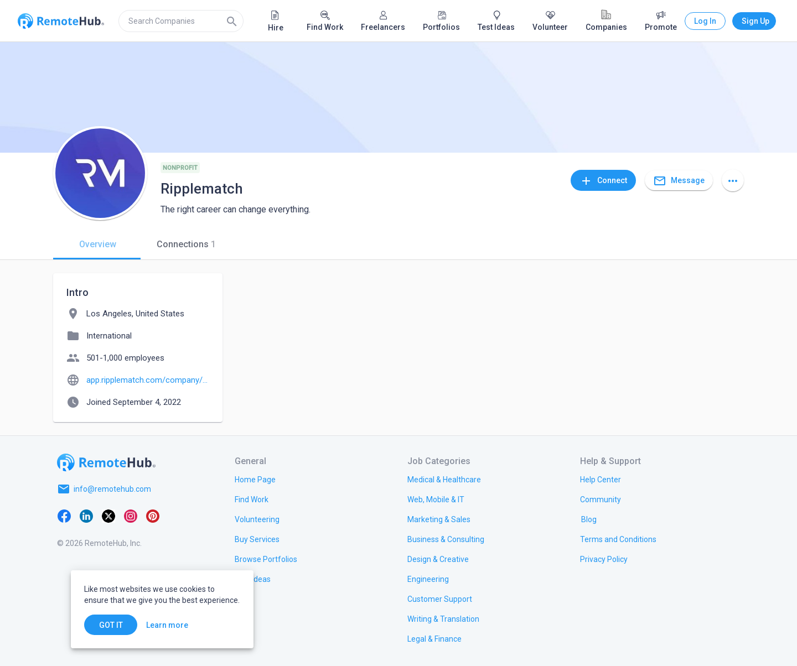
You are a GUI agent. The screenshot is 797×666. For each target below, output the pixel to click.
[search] (181, 21)
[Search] (232, 21)
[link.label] (600, 479)
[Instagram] (131, 515)
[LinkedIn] (86, 515)
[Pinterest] (153, 515)
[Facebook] (64, 515)
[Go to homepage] (106, 462)
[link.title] (255, 479)
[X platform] (108, 515)
